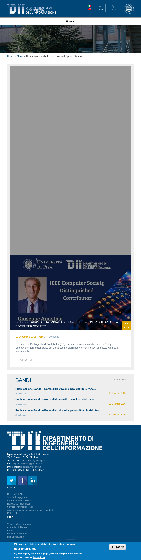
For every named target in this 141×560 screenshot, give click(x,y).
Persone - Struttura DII (18, 533)
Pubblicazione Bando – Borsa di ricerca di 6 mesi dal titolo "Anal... (56, 388)
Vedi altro (119, 379)
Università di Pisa (15, 494)
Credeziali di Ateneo (17, 527)
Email (10, 530)
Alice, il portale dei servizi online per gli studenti (30, 510)
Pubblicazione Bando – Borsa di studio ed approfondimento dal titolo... (58, 410)
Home (10, 56)
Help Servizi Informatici (18, 504)
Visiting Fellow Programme (20, 524)
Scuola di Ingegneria (17, 497)
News (20, 56)
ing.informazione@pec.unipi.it (27, 463)
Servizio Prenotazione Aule (20, 507)
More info (39, 558)
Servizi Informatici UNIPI (19, 500)
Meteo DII (12, 513)
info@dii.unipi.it (37, 460)
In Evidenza (52, 336)
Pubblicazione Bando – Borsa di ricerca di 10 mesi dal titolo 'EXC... (56, 399)
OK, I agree (117, 547)
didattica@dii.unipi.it (31, 467)
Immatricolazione (15, 537)
